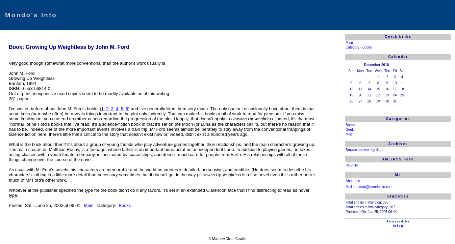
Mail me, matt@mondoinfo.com (369, 187)
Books (124, 205)
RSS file (352, 165)
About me (353, 181)
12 (351, 89)
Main (89, 205)
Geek (350, 129)
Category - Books (359, 47)
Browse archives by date (364, 150)
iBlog (398, 225)
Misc (349, 134)
